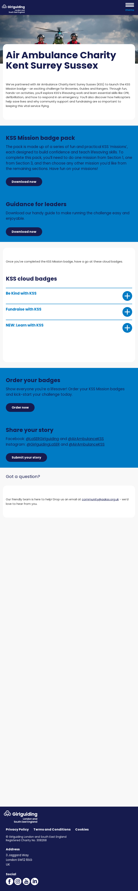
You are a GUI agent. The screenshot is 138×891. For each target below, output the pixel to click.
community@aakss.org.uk (100, 499)
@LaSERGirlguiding (42, 438)
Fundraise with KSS (69, 312)
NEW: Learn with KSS (69, 328)
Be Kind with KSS (69, 296)
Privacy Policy (17, 829)
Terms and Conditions (52, 829)
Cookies (82, 829)
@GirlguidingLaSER (43, 444)
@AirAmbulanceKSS (86, 438)
